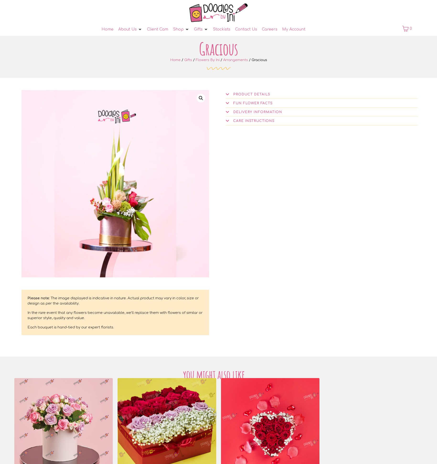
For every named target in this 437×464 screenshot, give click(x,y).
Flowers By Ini (208, 60)
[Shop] (181, 29)
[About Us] (130, 29)
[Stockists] (221, 29)
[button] (201, 98)
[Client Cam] (158, 29)
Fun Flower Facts (253, 103)
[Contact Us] (246, 29)
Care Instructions (254, 121)
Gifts (188, 60)
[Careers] (269, 29)
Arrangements (235, 60)
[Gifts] (201, 29)
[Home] (107, 29)
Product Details (251, 94)
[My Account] (294, 29)
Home (175, 60)
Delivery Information (257, 112)
